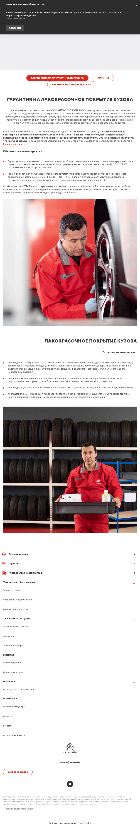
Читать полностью (15, 19)
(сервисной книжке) (14, 144)
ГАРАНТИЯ (102, 78)
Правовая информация (19, 809)
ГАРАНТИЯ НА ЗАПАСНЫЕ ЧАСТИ (71, 84)
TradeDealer (84, 823)
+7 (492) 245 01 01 (135, 39)
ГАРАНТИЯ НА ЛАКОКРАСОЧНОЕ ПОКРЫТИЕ (57, 78)
